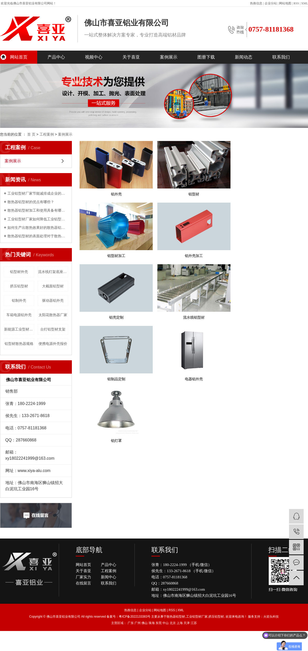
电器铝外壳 (196, 383)
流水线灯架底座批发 (53, 272)
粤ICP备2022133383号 (134, 616)
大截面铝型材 (53, 286)
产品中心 (56, 57)
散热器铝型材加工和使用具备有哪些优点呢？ (37, 210)
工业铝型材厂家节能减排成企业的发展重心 (37, 193)
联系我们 (281, 57)
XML (304, 3)
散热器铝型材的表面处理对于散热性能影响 (37, 236)
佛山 (144, 623)
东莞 (159, 623)
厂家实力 (83, 577)
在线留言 (83, 583)
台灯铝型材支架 (52, 329)
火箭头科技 (271, 616)
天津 (187, 623)
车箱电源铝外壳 (19, 315)
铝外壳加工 (196, 258)
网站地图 (285, 3)
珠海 (152, 623)
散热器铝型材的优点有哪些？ (30, 202)
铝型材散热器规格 (19, 344)
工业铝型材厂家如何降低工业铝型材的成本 (37, 219)
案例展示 (168, 57)
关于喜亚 (131, 57)
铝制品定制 (117, 383)
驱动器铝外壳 (53, 300)
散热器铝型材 (176, 616)
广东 (131, 623)
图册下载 (206, 57)
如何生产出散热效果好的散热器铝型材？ (37, 227)
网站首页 (18, 57)
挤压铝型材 (19, 286)
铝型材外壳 (19, 272)
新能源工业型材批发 (19, 329)
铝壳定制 (117, 321)
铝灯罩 (117, 446)
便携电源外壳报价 (52, 344)
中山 (165, 623)
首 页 (31, 134)
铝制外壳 (19, 300)
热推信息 (256, 3)
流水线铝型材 (196, 321)
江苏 (194, 623)
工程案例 (47, 134)
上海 (180, 623)
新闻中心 (108, 577)
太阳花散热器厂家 (52, 315)
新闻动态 (243, 57)
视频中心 (93, 57)
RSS (296, 3)
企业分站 (271, 3)
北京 (173, 623)
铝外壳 (117, 195)
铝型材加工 (117, 258)
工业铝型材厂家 (197, 616)
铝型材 (196, 195)
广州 (137, 623)
